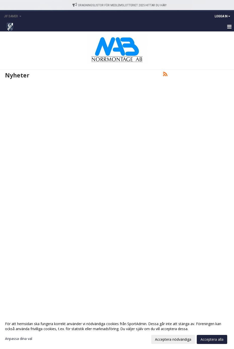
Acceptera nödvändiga (173, 339)
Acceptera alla (212, 339)
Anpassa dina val (18, 338)
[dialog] (117, 331)
